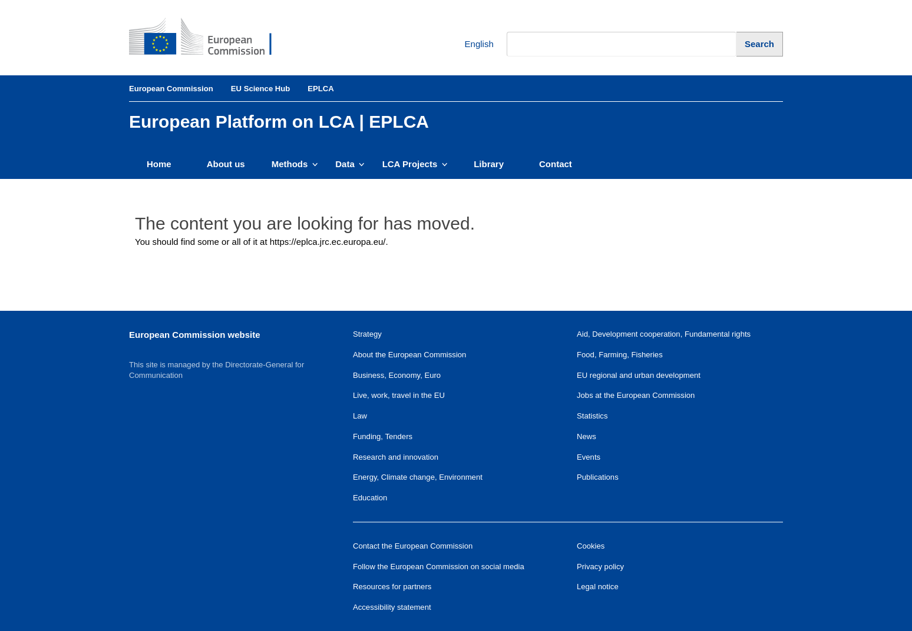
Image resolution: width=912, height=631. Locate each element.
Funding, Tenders (382, 436)
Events (588, 457)
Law (360, 415)
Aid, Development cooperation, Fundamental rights (664, 334)
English (470, 44)
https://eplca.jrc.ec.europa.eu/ (328, 242)
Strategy (367, 334)
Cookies (590, 546)
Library (489, 164)
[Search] (759, 44)
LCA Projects (415, 164)
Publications (598, 477)
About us (226, 164)
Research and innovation (395, 457)
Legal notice (598, 586)
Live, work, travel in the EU (399, 395)
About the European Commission (409, 354)
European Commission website (194, 335)
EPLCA (320, 88)
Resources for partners (392, 586)
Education (370, 497)
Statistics (592, 415)
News (586, 436)
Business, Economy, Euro (397, 375)
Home (159, 164)
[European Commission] (209, 38)
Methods (295, 164)
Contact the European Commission (412, 546)
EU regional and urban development (638, 375)
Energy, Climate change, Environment (418, 477)
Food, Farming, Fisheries (620, 354)
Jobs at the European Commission (636, 395)
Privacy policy (600, 566)
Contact (555, 164)
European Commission (171, 88)
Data (349, 164)
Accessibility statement (392, 607)
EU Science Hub (260, 88)
